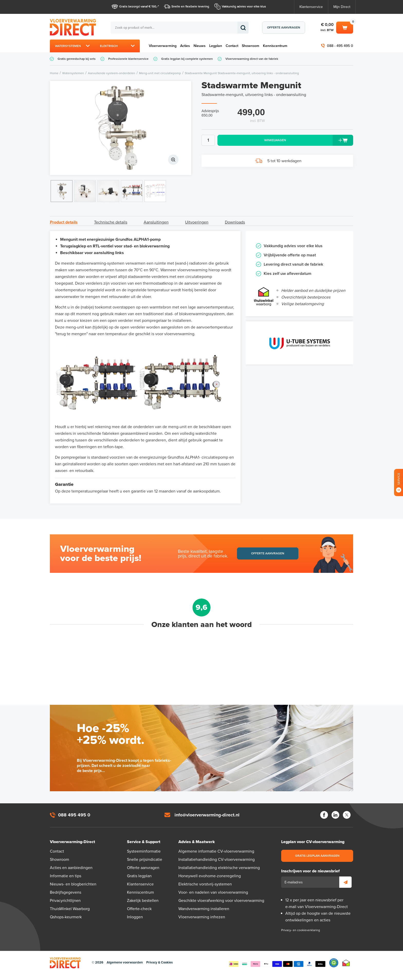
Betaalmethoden (277, 963)
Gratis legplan (139, 876)
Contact (232, 46)
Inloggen (135, 917)
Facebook (324, 815)
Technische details (110, 222)
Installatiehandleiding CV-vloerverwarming (216, 859)
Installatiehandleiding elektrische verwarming (219, 867)
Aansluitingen (156, 222)
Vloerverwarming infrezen (201, 917)
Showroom (250, 46)
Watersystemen (68, 46)
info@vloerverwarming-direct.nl (207, 815)
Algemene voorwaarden (125, 962)
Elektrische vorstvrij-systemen (205, 884)
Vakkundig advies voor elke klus (244, 6)
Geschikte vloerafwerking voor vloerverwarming (221, 900)
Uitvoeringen (196, 222)
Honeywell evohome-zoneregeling (209, 876)
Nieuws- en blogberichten (73, 884)
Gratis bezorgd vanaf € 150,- (138, 6)
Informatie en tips (65, 876)
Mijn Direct (341, 7)
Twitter (347, 815)
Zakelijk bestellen (143, 900)
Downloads (235, 222)
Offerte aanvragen (283, 27)
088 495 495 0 (74, 815)
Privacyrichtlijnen (65, 900)
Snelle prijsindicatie (144, 859)
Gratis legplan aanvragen (317, 855)
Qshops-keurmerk (66, 917)
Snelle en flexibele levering (190, 6)
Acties (185, 46)
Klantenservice (311, 7)
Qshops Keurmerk (333, 962)
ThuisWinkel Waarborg (70, 908)
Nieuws (200, 46)
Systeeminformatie (144, 851)
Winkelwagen (344, 27)
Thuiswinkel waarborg (346, 962)
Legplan (215, 46)
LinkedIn (335, 815)
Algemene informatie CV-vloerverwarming (216, 851)
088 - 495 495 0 (340, 46)
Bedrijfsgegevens (65, 892)
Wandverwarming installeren (203, 908)
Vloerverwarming (163, 46)
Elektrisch (109, 46)
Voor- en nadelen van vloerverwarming (213, 892)
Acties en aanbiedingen (71, 867)
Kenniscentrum (275, 46)
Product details (64, 222)
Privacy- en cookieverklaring (300, 930)
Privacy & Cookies (159, 962)
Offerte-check (139, 908)
